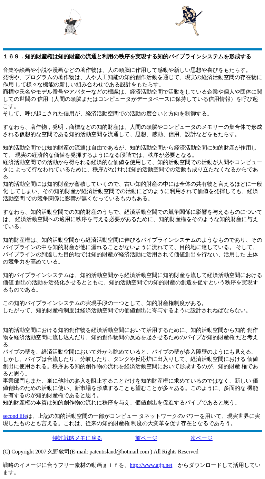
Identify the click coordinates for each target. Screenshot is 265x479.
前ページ (146, 438)
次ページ (201, 438)
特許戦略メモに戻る (77, 438)
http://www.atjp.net (151, 465)
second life (15, 416)
